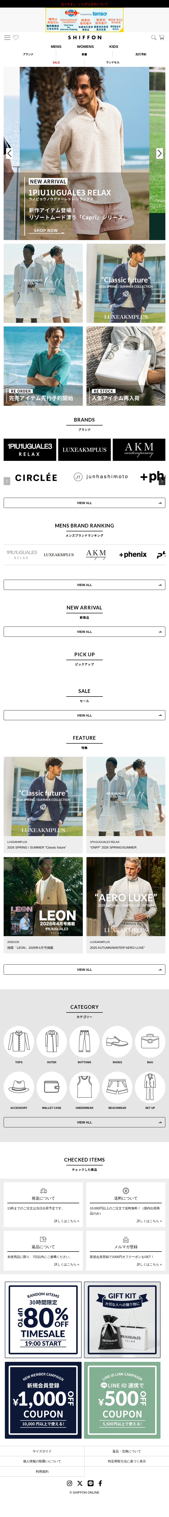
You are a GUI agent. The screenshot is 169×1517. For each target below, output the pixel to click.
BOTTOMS (84, 1062)
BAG (150, 1062)
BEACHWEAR (117, 1108)
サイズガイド (42, 1451)
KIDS (113, 46)
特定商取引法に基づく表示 (127, 1461)
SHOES (117, 1062)
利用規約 (42, 1471)
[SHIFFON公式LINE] (90, 1484)
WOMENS (85, 46)
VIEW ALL (84, 631)
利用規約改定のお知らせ (84, 4)
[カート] (161, 37)
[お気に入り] (15, 37)
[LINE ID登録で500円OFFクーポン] (122, 1400)
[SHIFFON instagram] (69, 1484)
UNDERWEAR (85, 1108)
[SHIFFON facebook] (100, 1484)
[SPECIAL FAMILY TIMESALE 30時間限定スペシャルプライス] (43, 1320)
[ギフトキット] (122, 1320)
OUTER (51, 1062)
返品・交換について (127, 1451)
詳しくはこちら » (66, 1220)
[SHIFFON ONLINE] (84, 37)
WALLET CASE (51, 1108)
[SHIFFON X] (80, 1484)
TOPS (19, 1062)
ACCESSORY (18, 1108)
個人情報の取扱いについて (42, 1461)
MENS (56, 46)
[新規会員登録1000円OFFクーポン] (43, 1400)
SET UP (150, 1108)
